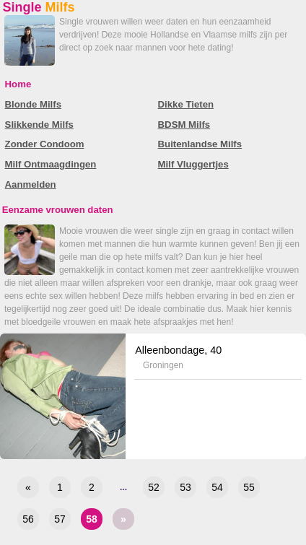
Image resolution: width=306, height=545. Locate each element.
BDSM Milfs (184, 124)
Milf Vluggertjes (193, 164)
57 (60, 519)
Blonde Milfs (33, 104)
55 (249, 487)
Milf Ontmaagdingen (51, 164)
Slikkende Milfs (39, 124)
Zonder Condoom (44, 144)
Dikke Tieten (186, 104)
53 (185, 487)
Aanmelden (30, 184)
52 (153, 487)
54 (217, 487)
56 (28, 519)
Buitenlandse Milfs (200, 144)
